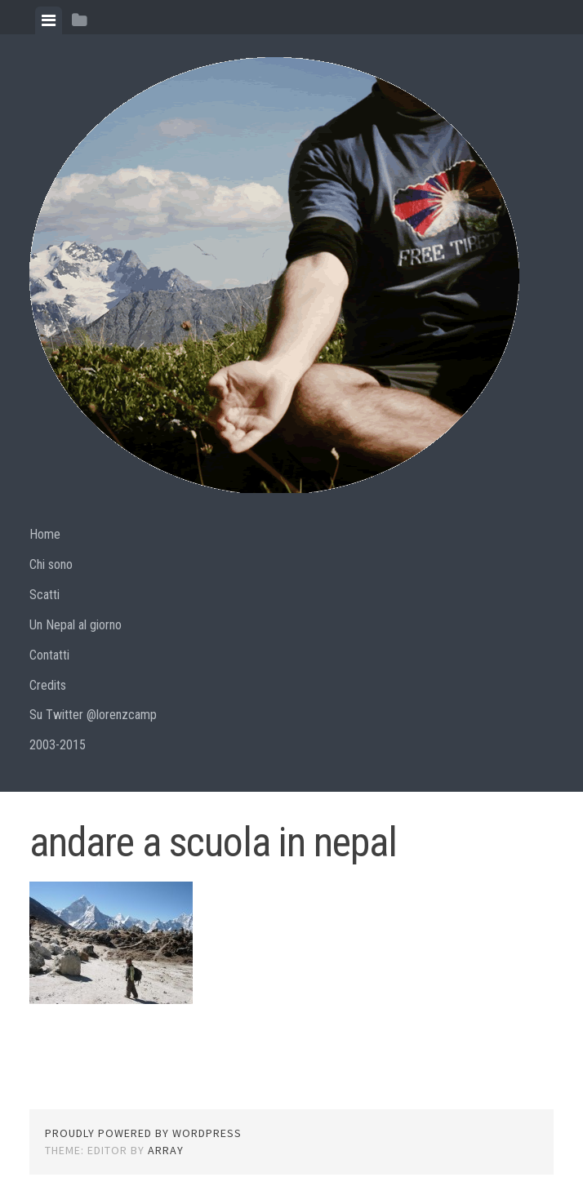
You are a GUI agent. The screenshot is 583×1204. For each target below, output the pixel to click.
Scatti (44, 594)
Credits (47, 685)
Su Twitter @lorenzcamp (93, 714)
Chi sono (51, 564)
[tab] (48, 20)
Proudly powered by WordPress (143, 1133)
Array (166, 1150)
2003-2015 (57, 745)
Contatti (49, 655)
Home (44, 534)
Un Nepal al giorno (75, 625)
